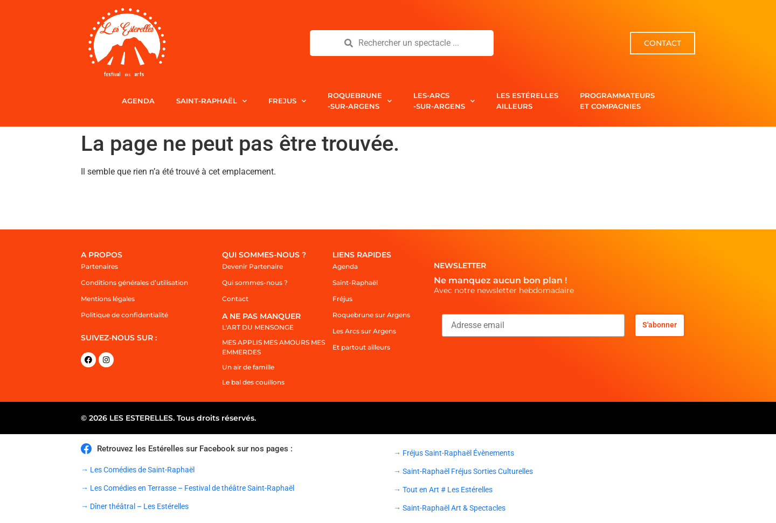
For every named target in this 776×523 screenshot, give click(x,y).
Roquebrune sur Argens (371, 315)
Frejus (287, 101)
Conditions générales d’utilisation (134, 282)
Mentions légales (108, 299)
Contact (235, 299)
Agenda (138, 100)
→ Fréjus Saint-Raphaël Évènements (453, 453)
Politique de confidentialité (124, 315)
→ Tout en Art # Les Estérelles (443, 489)
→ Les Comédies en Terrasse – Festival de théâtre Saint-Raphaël (187, 488)
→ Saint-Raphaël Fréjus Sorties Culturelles (463, 471)
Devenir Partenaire (252, 266)
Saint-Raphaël (211, 101)
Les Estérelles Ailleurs (527, 100)
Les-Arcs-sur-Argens (444, 100)
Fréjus (342, 299)
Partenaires (99, 266)
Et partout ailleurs (361, 347)
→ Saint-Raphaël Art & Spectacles (449, 508)
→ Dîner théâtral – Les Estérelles (135, 506)
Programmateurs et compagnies (617, 100)
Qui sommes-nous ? (255, 282)
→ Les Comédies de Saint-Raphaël (138, 469)
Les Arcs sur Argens (364, 331)
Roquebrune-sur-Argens (360, 100)
